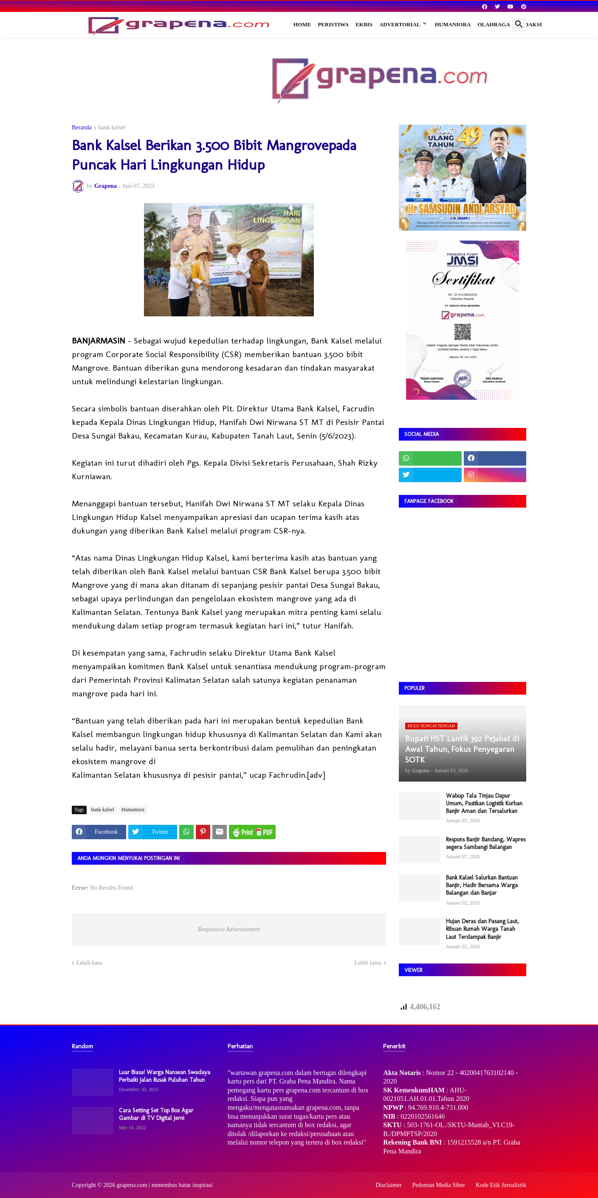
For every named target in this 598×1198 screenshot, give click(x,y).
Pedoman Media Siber (438, 1185)
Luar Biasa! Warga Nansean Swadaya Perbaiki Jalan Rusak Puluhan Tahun (164, 1076)
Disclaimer (388, 1185)
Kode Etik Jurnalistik (501, 1185)
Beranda (82, 128)
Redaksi (529, 24)
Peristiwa (333, 24)
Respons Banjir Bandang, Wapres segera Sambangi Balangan (485, 843)
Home (302, 24)
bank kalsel (112, 128)
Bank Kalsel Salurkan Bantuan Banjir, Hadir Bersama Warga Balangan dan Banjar (482, 885)
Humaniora (453, 24)
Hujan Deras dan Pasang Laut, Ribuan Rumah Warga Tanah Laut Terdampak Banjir (482, 929)
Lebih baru (89, 963)
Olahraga (493, 24)
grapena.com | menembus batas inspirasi (165, 1185)
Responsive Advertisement (229, 929)
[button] (519, 24)
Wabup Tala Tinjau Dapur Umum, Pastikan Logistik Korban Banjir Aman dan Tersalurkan (484, 803)
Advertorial (399, 24)
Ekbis (363, 24)
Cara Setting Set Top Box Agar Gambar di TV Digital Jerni (156, 1114)
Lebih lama (368, 963)
